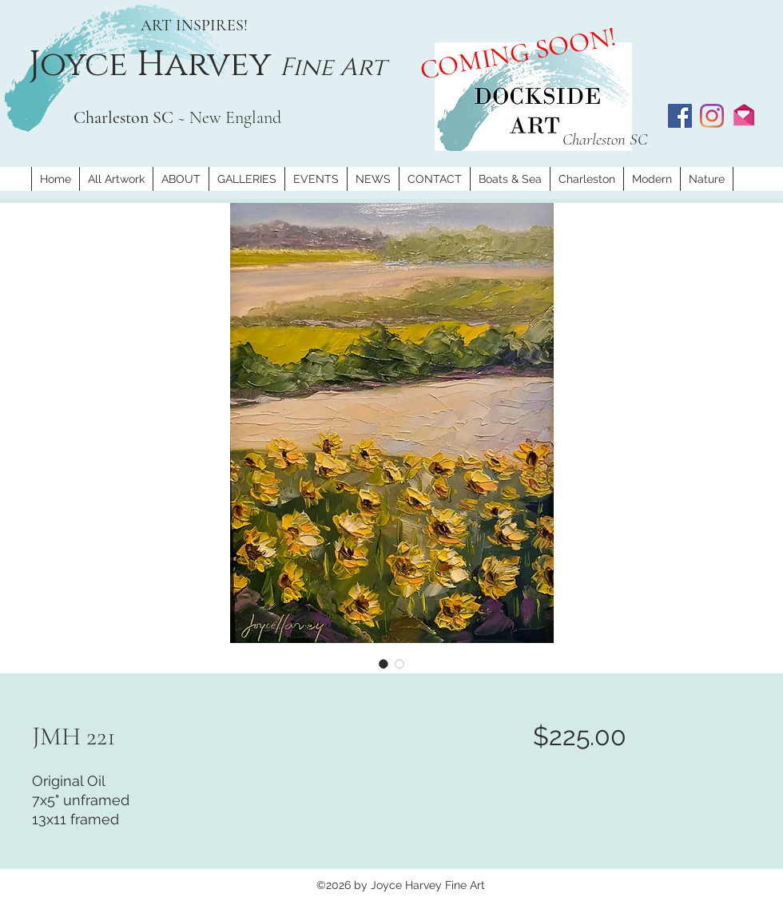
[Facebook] (680, 116)
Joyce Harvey (154, 65)
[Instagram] (712, 116)
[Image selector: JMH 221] (384, 664)
